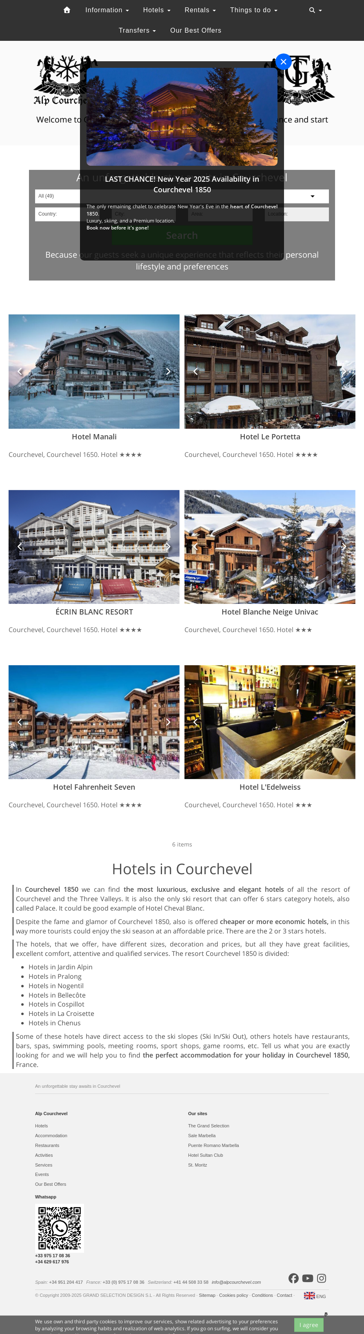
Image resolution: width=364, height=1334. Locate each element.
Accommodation (51, 1135)
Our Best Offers (196, 30)
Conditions (263, 1295)
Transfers (137, 30)
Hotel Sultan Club (205, 1155)
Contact (285, 1295)
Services (43, 1165)
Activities (44, 1155)
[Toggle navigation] (315, 10)
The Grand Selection (208, 1125)
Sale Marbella (201, 1135)
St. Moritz (197, 1165)
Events (42, 1174)
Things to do (253, 10)
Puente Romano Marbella (213, 1145)
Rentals (200, 10)
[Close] (283, 61)
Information (107, 10)
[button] (20, 371)
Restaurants (47, 1145)
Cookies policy (234, 1295)
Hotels (157, 10)
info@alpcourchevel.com (236, 1282)
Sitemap (207, 1295)
